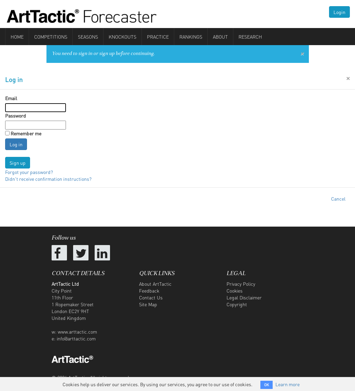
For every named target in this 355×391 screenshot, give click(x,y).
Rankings (190, 36)
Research (250, 36)
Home (17, 36)
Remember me (26, 133)
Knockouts (122, 36)
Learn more (287, 384)
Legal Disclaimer (244, 297)
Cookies (235, 290)
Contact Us (151, 297)
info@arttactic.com (76, 338)
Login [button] (339, 12)
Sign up (18, 163)
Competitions (50, 36)
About (220, 36)
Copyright (237, 304)
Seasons (88, 36)
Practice (158, 36)
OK (266, 384)
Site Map (148, 304)
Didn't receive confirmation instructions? (48, 179)
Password (15, 115)
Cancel (338, 199)
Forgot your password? (29, 172)
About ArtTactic (155, 284)
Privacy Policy (241, 284)
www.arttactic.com (77, 331)
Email (11, 98)
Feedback (149, 290)
